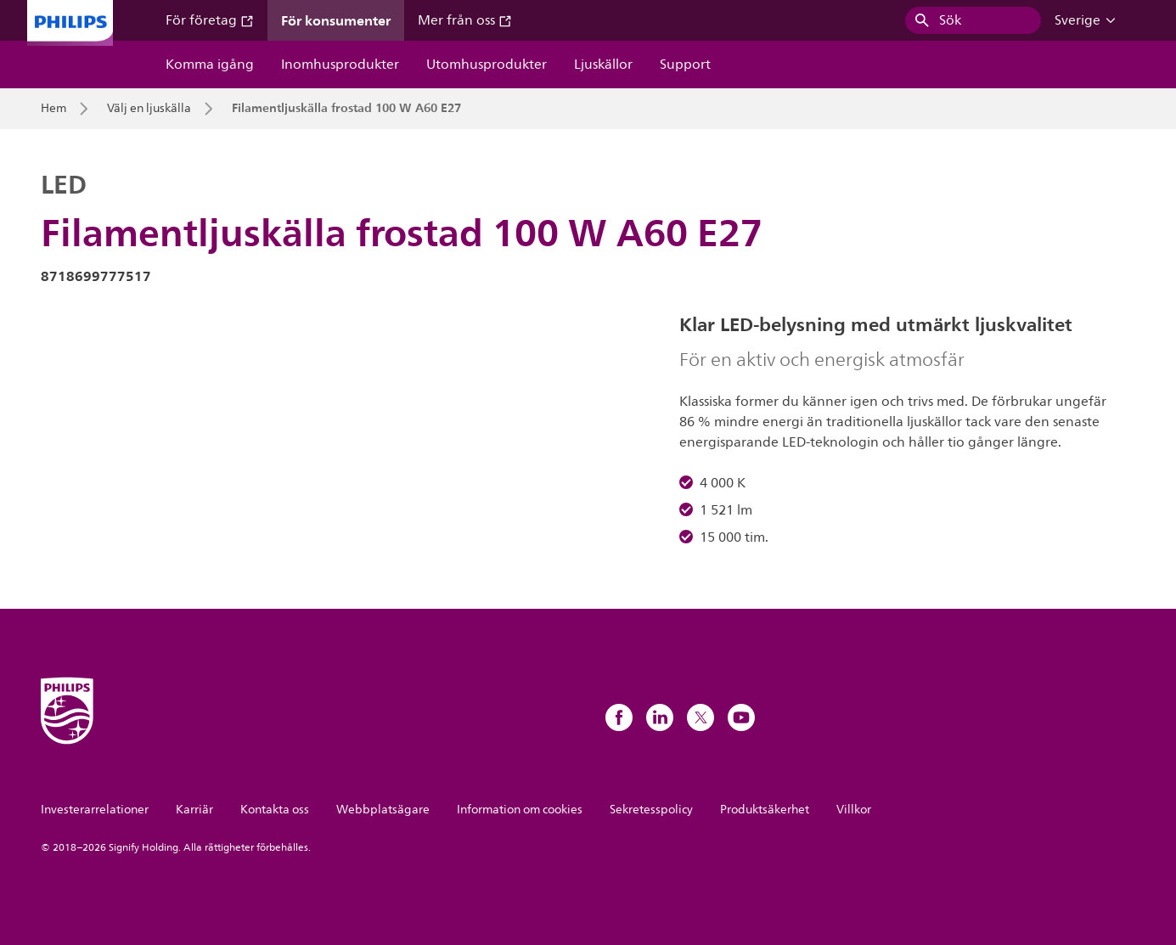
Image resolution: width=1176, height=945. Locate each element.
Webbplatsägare (383, 809)
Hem (53, 108)
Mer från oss (465, 20)
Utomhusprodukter (486, 64)
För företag (210, 20)
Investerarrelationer (95, 809)
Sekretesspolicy (651, 809)
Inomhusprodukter (340, 64)
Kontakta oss (274, 809)
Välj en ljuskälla (149, 108)
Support (685, 64)
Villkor (853, 809)
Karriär (194, 809)
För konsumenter (336, 20)
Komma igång (210, 64)
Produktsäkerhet (764, 809)
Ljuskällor (603, 64)
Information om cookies (519, 809)
